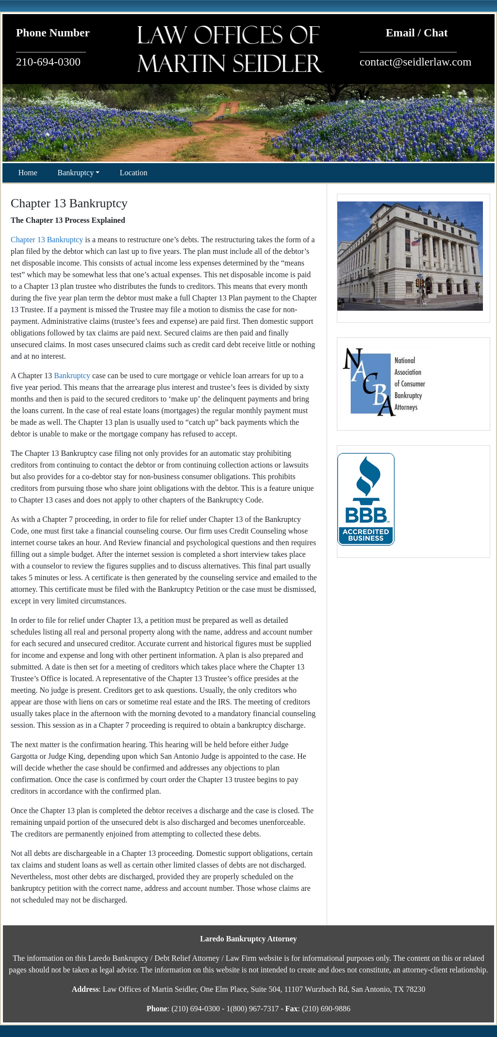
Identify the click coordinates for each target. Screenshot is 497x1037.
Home (27, 172)
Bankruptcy (76, 172)
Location (134, 172)
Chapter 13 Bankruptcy (47, 239)
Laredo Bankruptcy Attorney (248, 939)
